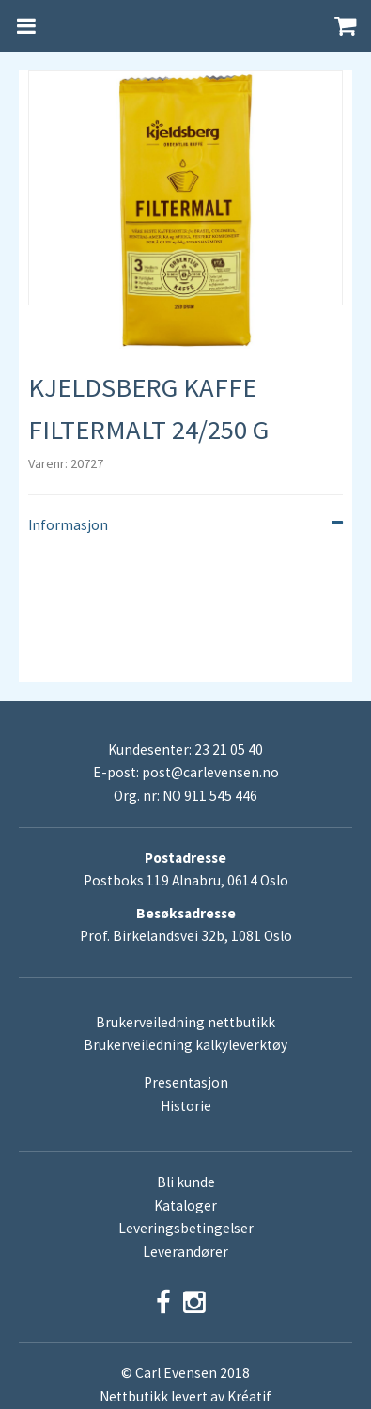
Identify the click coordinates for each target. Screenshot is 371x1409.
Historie (186, 1106)
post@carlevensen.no (210, 772)
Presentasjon (186, 1082)
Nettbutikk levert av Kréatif (185, 1396)
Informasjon (185, 525)
